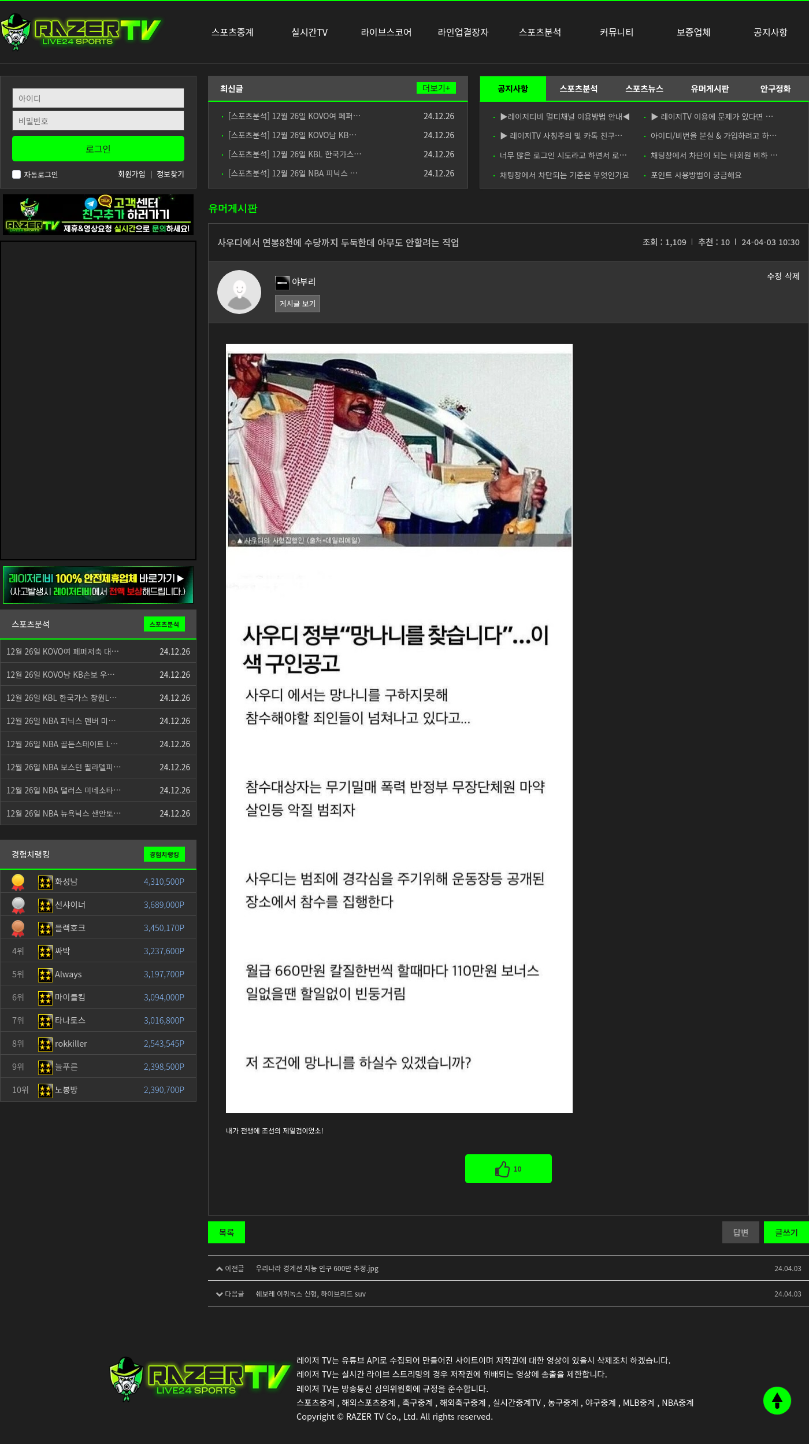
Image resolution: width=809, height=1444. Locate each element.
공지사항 (513, 88)
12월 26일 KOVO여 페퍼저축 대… (62, 651)
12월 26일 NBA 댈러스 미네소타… (63, 790)
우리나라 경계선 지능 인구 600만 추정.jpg (316, 1268)
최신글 (231, 88)
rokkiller (62, 1043)
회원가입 (132, 173)
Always (60, 973)
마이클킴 (62, 997)
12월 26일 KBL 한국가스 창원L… (61, 697)
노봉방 (58, 1089)
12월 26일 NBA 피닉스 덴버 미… (61, 720)
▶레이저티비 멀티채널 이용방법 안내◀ (561, 116)
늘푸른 (58, 1066)
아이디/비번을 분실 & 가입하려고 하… (710, 135)
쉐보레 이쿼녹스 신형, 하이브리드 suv (310, 1293)
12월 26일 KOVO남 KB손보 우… (60, 674)
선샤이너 (62, 904)
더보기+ (436, 88)
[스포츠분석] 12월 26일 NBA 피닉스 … (290, 173)
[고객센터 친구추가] (98, 213)
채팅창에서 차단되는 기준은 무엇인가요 (561, 174)
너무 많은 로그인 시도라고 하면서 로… (560, 155)
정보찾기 (170, 173)
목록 (226, 1232)
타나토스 (62, 1020)
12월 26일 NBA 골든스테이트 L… (62, 743)
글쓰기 (786, 1232)
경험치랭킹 (164, 854)
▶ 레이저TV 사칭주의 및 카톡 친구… (557, 135)
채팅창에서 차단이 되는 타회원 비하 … (711, 155)
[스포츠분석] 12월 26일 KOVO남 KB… (289, 135)
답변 (740, 1232)
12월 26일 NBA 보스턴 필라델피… (63, 767)
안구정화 (775, 88)
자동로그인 (35, 174)
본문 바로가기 (0, 0)
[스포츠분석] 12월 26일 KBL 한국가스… (292, 154)
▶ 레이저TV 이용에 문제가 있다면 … (708, 116)
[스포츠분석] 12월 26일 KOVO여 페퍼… (291, 115)
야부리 (295, 281)
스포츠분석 (578, 88)
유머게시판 (710, 88)
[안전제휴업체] (98, 584)
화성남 (58, 881)
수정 (774, 276)
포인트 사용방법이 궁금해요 (693, 174)
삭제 (792, 276)
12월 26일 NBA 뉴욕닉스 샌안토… (63, 813)
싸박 (54, 950)
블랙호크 (62, 927)
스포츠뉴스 (644, 88)
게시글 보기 (298, 303)
